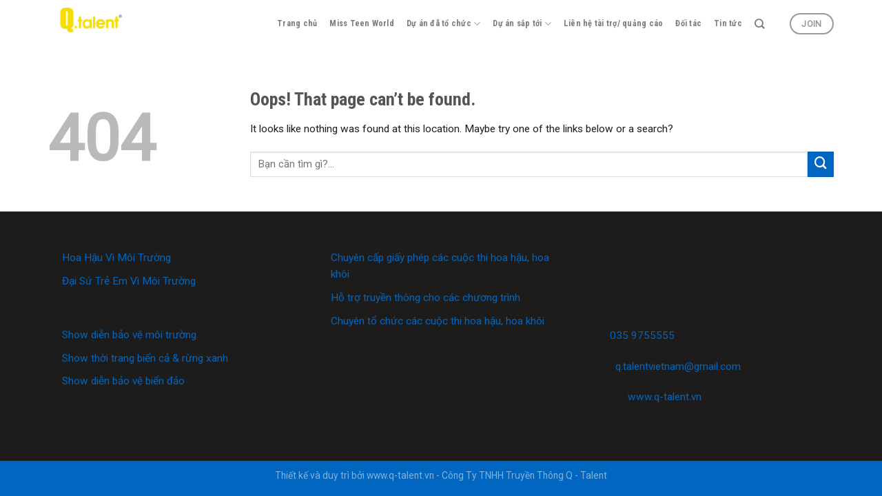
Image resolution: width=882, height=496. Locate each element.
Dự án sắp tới (522, 23)
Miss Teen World (361, 23)
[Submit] (821, 165)
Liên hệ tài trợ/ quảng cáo (613, 23)
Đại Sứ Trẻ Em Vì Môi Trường (129, 281)
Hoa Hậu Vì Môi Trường (116, 257)
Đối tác (688, 23)
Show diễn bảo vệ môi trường (129, 335)
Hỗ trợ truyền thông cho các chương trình (425, 297)
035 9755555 (642, 335)
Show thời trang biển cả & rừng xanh (145, 358)
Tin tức (728, 23)
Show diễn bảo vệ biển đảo (123, 381)
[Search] (760, 24)
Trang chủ (297, 23)
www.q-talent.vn (664, 397)
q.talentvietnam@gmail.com (678, 366)
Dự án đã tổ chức (443, 23)
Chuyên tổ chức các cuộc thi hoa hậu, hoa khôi (437, 321)
